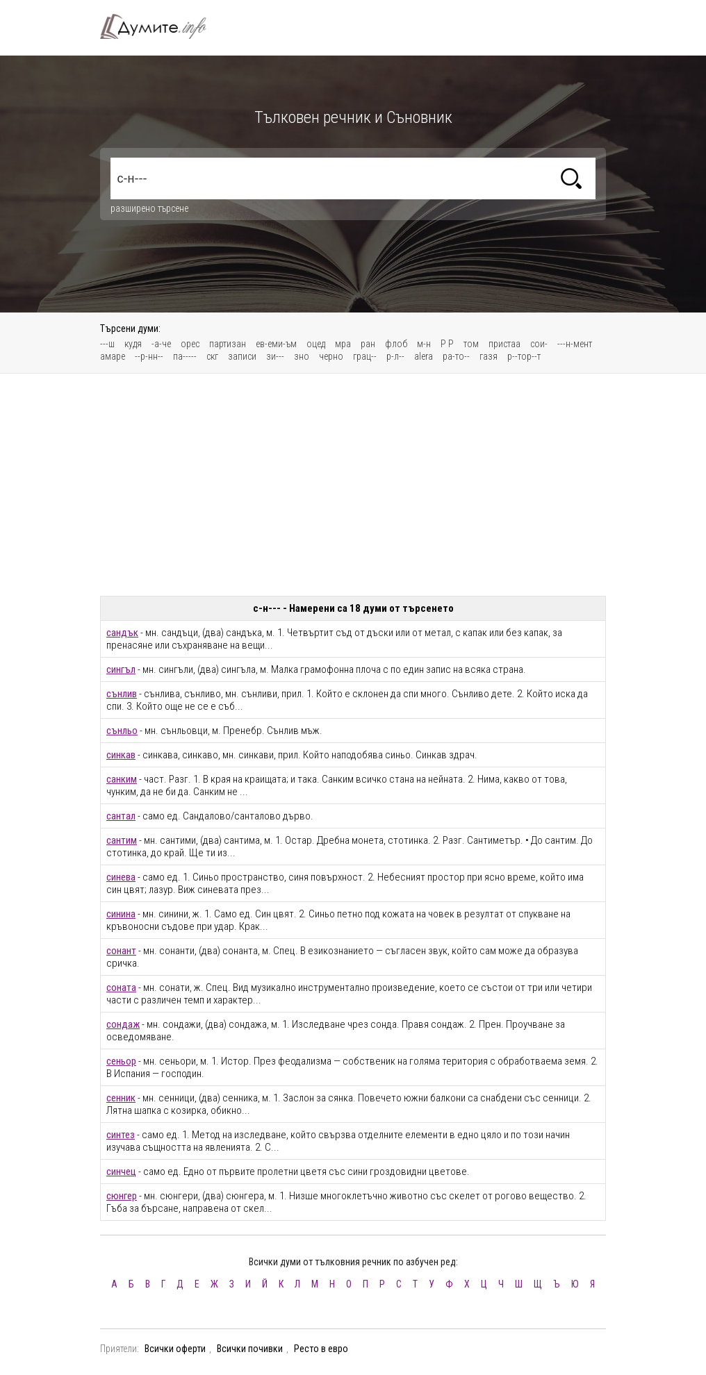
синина (121, 914)
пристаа (504, 343)
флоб (396, 343)
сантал (121, 816)
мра (343, 343)
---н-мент (574, 343)
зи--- (275, 356)
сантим (121, 840)
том (471, 343)
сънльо (122, 730)
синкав (121, 755)
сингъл (121, 669)
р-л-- (395, 356)
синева (121, 877)
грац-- (365, 356)
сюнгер (121, 1196)
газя (488, 356)
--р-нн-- (149, 356)
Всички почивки (250, 1348)
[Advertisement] (353, 485)
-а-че (161, 343)
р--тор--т (524, 356)
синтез (120, 1134)
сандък (122, 632)
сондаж (123, 1024)
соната (121, 987)
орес (190, 343)
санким (121, 779)
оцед (315, 343)
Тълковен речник (161, 26)
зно (301, 356)
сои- (539, 343)
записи (242, 356)
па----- (185, 356)
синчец (121, 1171)
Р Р (447, 343)
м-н (424, 343)
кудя (133, 343)
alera (423, 356)
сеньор (121, 1061)
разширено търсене (149, 208)
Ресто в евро (321, 1348)
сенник (121, 1098)
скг (212, 356)
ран (368, 343)
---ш (107, 343)
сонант (121, 950)
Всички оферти (175, 1348)
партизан (227, 343)
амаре (112, 356)
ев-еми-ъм (276, 343)
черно (331, 356)
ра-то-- (456, 356)
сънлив (121, 694)
